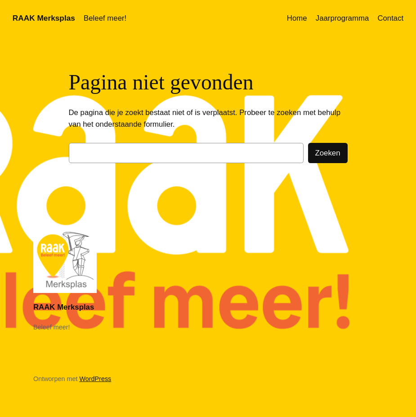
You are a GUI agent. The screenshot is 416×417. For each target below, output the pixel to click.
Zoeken (327, 153)
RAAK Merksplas (44, 17)
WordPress (95, 378)
